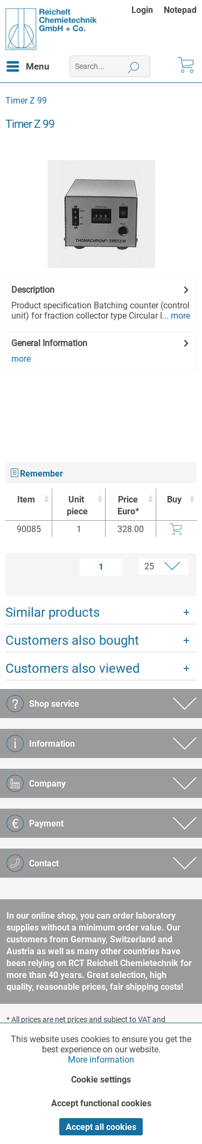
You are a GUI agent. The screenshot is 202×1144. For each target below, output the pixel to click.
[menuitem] (147, 10)
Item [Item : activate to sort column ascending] (26, 499)
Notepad (180, 10)
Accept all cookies (101, 1127)
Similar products (52, 612)
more (179, 316)
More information (101, 1060)
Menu (28, 65)
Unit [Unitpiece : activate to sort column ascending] (76, 506)
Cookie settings (101, 1079)
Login (142, 10)
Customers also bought (72, 640)
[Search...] (109, 66)
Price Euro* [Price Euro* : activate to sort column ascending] (128, 505)
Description (32, 290)
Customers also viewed (72, 668)
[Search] (134, 66)
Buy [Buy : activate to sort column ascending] (174, 499)
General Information (49, 343)
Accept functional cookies (101, 1103)
